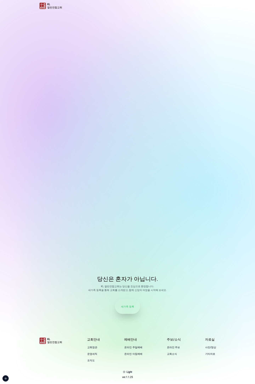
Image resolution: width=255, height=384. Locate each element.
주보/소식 (174, 339)
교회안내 (93, 339)
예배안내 (130, 339)
